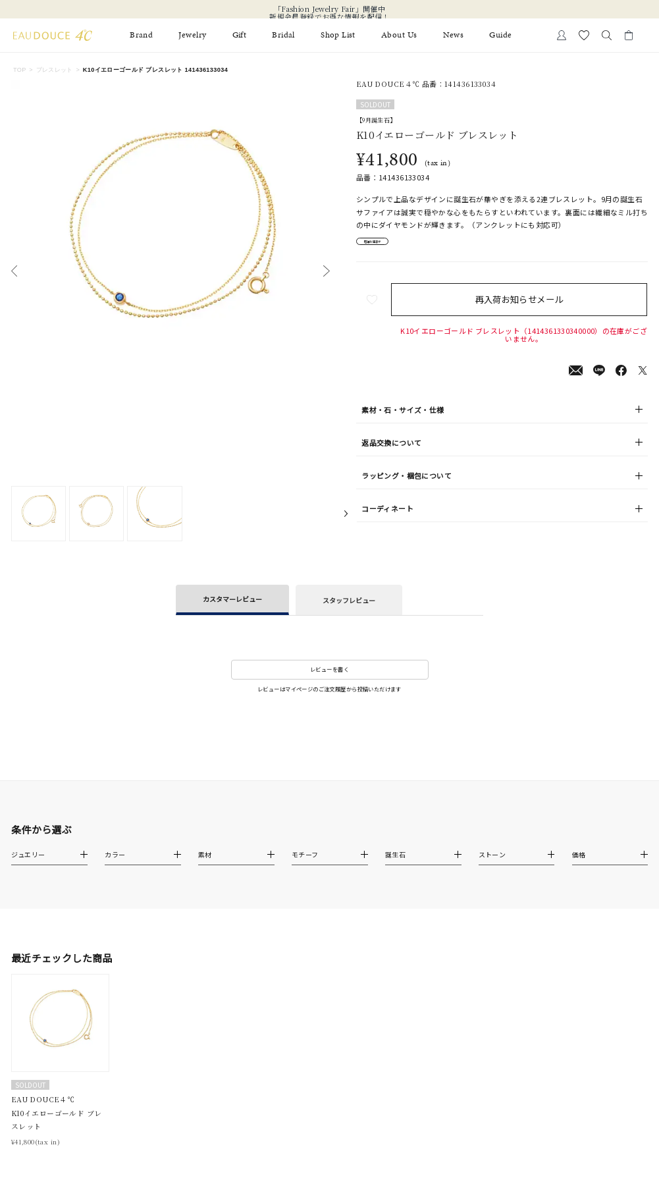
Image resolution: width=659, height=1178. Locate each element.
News (453, 35)
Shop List (338, 35)
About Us (399, 35)
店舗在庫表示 (387, 245)
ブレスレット (54, 70)
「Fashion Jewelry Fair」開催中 (329, 9)
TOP (19, 70)
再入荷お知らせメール (524, 306)
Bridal (283, 35)
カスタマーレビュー (232, 599)
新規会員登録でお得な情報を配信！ (329, 17)
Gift (239, 35)
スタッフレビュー (349, 600)
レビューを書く (329, 669)
